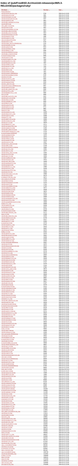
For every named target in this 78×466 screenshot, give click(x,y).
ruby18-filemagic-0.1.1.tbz (8, 62)
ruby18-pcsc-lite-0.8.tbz (7, 191)
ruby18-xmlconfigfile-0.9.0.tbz (9, 186)
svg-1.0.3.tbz (4, 94)
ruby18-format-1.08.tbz (7, 230)
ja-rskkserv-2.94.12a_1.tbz (8, 177)
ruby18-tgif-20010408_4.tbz (8, 453)
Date (60, 9)
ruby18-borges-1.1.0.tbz (7, 408)
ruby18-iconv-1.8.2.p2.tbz (8, 98)
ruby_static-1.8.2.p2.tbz (7, 25)
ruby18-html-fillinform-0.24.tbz (9, 52)
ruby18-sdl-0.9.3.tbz (6, 401)
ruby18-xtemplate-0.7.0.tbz (8, 320)
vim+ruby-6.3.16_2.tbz (7, 464)
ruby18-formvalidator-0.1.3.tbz (9, 251)
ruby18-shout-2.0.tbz (7, 175)
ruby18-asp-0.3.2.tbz (7, 335)
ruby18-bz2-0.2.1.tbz (7, 253)
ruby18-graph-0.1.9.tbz (7, 115)
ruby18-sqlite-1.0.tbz (6, 145)
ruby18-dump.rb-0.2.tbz (7, 15)
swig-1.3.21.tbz (5, 432)
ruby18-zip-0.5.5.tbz (6, 244)
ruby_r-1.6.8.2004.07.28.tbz (8, 445)
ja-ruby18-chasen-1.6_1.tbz (8, 59)
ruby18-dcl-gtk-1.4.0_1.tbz (8, 443)
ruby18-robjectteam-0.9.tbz (8, 288)
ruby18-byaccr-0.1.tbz (7, 309)
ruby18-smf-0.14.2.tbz (7, 249)
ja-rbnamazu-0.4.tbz (6, 207)
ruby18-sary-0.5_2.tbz (7, 149)
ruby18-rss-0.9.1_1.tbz (7, 91)
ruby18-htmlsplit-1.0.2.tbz (8, 45)
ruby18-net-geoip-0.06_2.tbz (9, 126)
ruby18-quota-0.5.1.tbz (7, 105)
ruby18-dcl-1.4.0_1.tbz (7, 441)
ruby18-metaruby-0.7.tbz (8, 290)
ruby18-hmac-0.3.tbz (7, 27)
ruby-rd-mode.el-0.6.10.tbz (8, 40)
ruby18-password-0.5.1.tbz (8, 163)
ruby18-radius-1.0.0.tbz (7, 219)
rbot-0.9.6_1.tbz (5, 416)
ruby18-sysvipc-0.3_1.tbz (8, 121)
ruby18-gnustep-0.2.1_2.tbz (8, 420)
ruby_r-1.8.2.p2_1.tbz (7, 450)
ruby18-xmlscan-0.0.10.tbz (8, 295)
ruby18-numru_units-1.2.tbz (8, 268)
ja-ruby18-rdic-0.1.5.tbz (7, 339)
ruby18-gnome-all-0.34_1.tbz (9, 13)
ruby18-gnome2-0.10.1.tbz (8, 376)
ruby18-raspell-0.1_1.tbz (8, 224)
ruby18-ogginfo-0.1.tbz (7, 20)
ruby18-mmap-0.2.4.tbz (7, 274)
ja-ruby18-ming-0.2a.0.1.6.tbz (9, 305)
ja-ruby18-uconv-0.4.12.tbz (8, 390)
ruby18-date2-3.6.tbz (7, 279)
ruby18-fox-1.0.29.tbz (7, 460)
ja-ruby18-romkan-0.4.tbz (8, 55)
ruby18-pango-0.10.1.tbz (8, 325)
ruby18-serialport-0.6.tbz (8, 135)
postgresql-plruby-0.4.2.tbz (8, 431)
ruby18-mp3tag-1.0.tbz (7, 64)
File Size (45, 9)
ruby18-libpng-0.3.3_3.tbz (8, 387)
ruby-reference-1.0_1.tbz (8, 381)
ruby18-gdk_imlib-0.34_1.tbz (9, 216)
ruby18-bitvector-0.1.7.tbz (8, 314)
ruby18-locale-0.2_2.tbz (7, 38)
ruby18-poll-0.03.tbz (6, 265)
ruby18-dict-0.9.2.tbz (7, 172)
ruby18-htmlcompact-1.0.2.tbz (9, 34)
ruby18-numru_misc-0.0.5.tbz (9, 143)
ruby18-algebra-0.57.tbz (7, 406)
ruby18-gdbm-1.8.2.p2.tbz (8, 119)
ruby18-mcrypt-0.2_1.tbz (8, 78)
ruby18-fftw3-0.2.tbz (6, 103)
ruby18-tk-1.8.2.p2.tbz (7, 446)
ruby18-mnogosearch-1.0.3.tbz (9, 182)
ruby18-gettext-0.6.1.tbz (7, 205)
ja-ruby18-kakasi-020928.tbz (9, 133)
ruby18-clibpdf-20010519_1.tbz (9, 344)
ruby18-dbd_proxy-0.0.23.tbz (9, 32)
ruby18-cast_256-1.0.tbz (8, 161)
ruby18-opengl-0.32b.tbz (8, 388)
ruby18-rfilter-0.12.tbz (7, 307)
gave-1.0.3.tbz (5, 214)
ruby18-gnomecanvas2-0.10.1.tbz (10, 355)
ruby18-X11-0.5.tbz (6, 321)
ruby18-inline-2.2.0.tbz (7, 99)
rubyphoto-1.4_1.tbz (6, 298)
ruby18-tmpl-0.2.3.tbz (7, 57)
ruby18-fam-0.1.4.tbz (7, 293)
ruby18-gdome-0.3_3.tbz (8, 233)
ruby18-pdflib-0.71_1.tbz (8, 239)
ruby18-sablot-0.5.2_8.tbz (8, 187)
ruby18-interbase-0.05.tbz (8, 195)
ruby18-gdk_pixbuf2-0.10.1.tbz (9, 300)
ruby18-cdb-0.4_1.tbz (7, 150)
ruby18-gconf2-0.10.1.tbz (8, 276)
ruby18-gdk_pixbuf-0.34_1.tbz (9, 89)
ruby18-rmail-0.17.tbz (7, 353)
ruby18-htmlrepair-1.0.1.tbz (8, 17)
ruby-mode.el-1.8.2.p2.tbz (8, 179)
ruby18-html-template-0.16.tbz (9, 75)
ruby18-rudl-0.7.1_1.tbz (7, 434)
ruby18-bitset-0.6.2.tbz (7, 136)
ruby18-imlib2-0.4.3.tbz (7, 415)
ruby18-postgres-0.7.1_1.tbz (9, 313)
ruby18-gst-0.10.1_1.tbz (7, 362)
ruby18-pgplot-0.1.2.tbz (7, 256)
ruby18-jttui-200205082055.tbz (9, 365)
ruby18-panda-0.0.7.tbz (7, 240)
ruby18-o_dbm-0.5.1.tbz (7, 84)
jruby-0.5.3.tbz (5, 459)
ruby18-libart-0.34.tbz (7, 180)
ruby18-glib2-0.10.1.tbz (7, 374)
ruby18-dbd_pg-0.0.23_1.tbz (9, 96)
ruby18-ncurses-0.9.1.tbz (8, 385)
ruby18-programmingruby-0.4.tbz (10, 439)
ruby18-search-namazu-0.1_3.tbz (10, 131)
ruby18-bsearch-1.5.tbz (7, 36)
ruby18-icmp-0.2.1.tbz (7, 142)
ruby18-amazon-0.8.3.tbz (8, 281)
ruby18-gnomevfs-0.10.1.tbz (9, 323)
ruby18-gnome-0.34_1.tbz (8, 395)
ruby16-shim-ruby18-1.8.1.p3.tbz (10, 436)
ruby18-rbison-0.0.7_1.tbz (8, 114)
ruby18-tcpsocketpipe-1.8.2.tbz (9, 29)
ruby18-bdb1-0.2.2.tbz (7, 226)
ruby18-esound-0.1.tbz (7, 159)
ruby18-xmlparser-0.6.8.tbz (8, 383)
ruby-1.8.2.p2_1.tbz (6, 462)
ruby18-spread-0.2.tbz (7, 165)
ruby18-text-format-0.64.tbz (8, 304)
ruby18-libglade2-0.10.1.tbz (8, 258)
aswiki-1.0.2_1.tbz (6, 203)
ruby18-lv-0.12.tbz (6, 429)
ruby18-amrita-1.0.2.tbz (7, 402)
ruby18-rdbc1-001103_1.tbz (8, 212)
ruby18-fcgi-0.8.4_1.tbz (7, 168)
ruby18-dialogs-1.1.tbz (7, 50)
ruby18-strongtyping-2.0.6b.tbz (9, 147)
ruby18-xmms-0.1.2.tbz (7, 277)
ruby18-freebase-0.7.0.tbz (8, 318)
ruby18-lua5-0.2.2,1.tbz (7, 106)
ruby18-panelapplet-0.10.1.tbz (9, 198)
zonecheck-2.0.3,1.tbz (7, 399)
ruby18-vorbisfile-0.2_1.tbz (8, 101)
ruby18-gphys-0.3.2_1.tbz (8, 404)
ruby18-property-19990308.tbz (9, 73)
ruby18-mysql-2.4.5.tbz (7, 237)
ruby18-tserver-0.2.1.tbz (7, 66)
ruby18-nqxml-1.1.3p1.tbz (8, 311)
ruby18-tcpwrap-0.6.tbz (7, 82)
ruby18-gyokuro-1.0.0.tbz (8, 80)
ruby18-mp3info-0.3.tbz (7, 196)
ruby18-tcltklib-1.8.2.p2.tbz (8, 348)
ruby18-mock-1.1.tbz (7, 41)
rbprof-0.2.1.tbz (5, 110)
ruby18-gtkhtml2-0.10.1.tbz (8, 267)
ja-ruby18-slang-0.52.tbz (8, 286)
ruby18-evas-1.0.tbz (6, 394)
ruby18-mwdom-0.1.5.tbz (8, 128)
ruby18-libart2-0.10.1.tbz (8, 261)
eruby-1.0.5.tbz (5, 328)
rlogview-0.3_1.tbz (6, 117)
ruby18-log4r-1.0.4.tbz (7, 397)
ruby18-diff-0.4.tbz (6, 24)
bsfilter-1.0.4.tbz (5, 232)
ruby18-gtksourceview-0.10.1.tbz (10, 246)
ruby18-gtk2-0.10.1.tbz (7, 438)
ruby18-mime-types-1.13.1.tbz (9, 173)
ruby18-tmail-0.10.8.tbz (7, 367)
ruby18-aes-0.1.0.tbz (7, 360)
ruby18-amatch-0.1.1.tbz (8, 112)
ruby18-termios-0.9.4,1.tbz (8, 170)
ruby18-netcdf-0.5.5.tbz (7, 364)
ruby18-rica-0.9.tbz (6, 378)
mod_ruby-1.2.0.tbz (6, 369)
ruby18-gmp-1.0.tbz (6, 379)
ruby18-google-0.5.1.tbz (7, 140)
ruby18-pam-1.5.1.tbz (7, 156)
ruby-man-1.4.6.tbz (6, 357)
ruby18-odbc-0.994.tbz (7, 330)
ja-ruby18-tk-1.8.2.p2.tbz (8, 448)
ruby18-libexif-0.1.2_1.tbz (8, 166)
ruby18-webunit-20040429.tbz (9, 254)
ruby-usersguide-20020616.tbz (9, 334)
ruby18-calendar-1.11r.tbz (8, 392)
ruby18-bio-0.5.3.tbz (6, 413)
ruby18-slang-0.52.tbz (7, 284)
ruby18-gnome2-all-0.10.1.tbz (9, 18)
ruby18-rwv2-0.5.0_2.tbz (8, 200)
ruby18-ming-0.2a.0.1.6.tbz (8, 297)
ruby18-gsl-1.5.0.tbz (6, 427)
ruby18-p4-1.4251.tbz (7, 425)
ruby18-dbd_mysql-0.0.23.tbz (9, 54)
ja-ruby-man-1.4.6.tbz (7, 371)
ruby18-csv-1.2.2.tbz (6, 122)
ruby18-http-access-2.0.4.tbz (9, 235)
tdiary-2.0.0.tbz (5, 457)
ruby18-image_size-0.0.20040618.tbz (11, 43)
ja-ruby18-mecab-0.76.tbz (8, 210)
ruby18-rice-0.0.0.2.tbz (7, 154)
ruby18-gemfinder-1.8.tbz (8, 48)
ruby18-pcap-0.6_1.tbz (7, 302)
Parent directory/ (5, 11)
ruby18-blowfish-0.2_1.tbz (8, 61)
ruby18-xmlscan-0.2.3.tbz (8, 332)
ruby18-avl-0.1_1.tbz (7, 228)
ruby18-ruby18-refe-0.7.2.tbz (9, 424)
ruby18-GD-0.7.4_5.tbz (7, 327)
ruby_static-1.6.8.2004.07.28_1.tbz (10, 411)
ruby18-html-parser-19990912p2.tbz (11, 85)
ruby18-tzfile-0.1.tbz (6, 69)
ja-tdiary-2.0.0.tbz (6, 455)
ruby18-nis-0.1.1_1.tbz (7, 68)
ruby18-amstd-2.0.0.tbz (7, 71)
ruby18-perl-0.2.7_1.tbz (7, 221)
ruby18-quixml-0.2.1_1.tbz (8, 263)
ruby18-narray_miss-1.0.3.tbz (9, 152)
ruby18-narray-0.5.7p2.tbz (8, 372)
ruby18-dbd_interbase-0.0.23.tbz (10, 22)
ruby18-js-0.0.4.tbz (6, 77)
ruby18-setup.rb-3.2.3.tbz (8, 260)
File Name (4, 9)
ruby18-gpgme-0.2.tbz (7, 270)
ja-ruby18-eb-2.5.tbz (6, 223)
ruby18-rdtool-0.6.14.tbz (7, 291)
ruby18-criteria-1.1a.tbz (7, 138)
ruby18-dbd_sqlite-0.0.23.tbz (9, 129)
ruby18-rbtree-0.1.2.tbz (7, 209)
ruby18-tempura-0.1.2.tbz (8, 272)
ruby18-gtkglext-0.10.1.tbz (8, 217)
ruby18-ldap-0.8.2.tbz (7, 316)
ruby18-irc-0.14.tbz (6, 247)
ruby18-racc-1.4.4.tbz (7, 346)
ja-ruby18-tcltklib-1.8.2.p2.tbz (9, 342)
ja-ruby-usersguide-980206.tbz (9, 242)
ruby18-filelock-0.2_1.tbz (8, 124)
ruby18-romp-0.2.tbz (6, 184)
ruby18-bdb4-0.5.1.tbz (7, 409)
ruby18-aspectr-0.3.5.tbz (8, 87)
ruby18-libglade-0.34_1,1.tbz (9, 92)
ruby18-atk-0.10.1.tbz (7, 283)
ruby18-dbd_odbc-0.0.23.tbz (9, 31)
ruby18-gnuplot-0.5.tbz (7, 108)
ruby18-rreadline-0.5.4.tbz (8, 158)
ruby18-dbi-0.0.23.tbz (7, 341)
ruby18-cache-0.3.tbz (7, 47)
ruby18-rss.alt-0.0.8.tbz (7, 350)
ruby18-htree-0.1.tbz (6, 351)
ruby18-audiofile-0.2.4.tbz (8, 189)
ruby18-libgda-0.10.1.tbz (8, 337)
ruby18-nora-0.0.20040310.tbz (9, 358)
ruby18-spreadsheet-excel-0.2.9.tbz (11, 202)
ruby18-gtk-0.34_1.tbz (7, 422)
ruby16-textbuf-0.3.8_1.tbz (8, 418)
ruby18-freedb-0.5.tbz (7, 193)
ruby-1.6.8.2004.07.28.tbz (8, 452)
